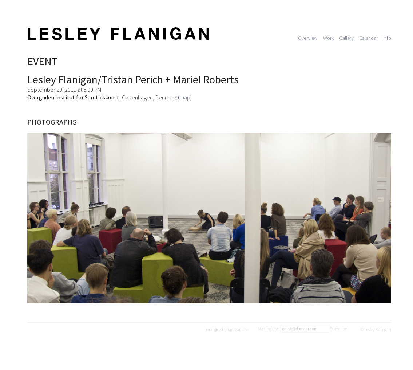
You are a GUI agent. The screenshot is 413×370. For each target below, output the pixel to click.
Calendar (368, 38)
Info (387, 38)
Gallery (346, 38)
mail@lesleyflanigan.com (228, 329)
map (184, 97)
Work (328, 38)
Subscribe (338, 328)
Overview (308, 38)
